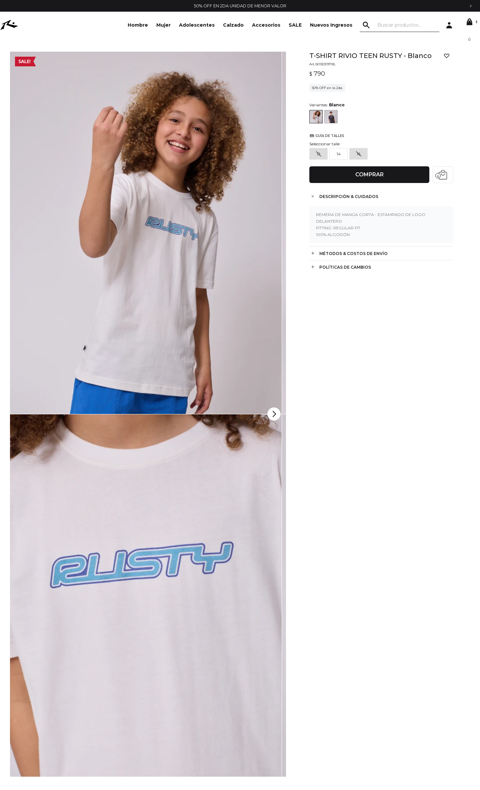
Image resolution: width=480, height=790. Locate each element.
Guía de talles (325, 157)
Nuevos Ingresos (331, 25)
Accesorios (266, 25)
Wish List (249, 722)
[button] (379, 25)
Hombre (138, 25)
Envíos (143, 722)
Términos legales (155, 692)
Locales (41, 722)
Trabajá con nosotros (55, 712)
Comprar (367, 170)
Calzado (233, 25)
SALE (295, 25)
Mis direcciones (257, 712)
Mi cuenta (250, 692)
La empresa (46, 692)
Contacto (43, 702)
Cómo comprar (153, 712)
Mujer (163, 25)
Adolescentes (197, 25)
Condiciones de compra (163, 702)
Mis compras (253, 702)
